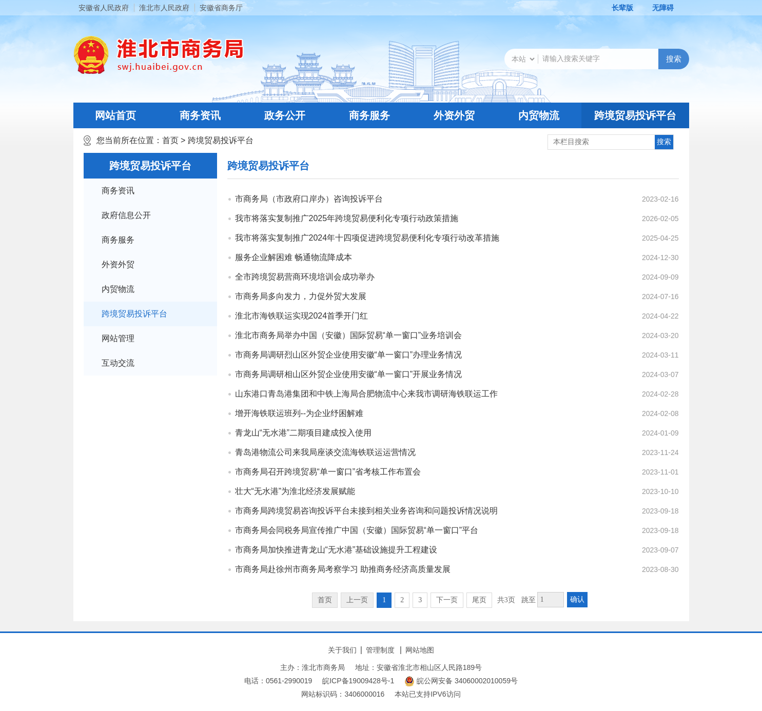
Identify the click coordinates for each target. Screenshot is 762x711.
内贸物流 (538, 115)
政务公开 (284, 115)
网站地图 (419, 650)
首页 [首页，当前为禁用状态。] (325, 600)
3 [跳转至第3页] (420, 600)
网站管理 (118, 338)
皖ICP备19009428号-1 (358, 681)
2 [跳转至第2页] (402, 600)
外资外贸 (454, 115)
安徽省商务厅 (221, 8)
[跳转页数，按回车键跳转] (550, 599)
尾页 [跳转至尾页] (479, 600)
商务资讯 (200, 115)
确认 (577, 599)
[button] (616, 7)
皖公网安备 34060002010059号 (461, 681)
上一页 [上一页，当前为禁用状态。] (357, 600)
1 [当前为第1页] (384, 600)
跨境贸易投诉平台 (635, 115)
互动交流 (118, 363)
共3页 (506, 600)
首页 (170, 140)
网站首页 (115, 115)
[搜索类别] (523, 59)
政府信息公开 (126, 215)
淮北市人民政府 (164, 8)
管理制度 (380, 650)
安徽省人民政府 (104, 8)
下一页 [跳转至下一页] (447, 600)
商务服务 (369, 115)
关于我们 (342, 650)
